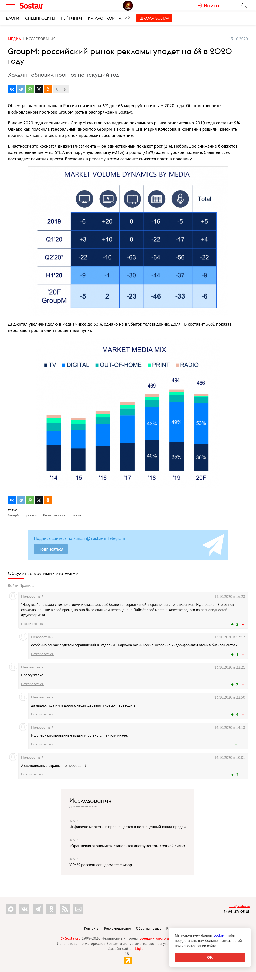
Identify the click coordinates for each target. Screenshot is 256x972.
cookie (219, 935)
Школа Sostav (155, 18)
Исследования (91, 800)
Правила (27, 585)
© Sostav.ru (71, 938)
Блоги (12, 18)
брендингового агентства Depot (167, 938)
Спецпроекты (40, 18)
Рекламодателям (117, 928)
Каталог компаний (109, 18)
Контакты (92, 928)
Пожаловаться (32, 624)
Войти (13, 585)
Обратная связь (149, 928)
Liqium (141, 948)
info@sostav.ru (239, 906)
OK (210, 957)
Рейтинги (71, 18)
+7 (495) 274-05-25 (236, 911)
